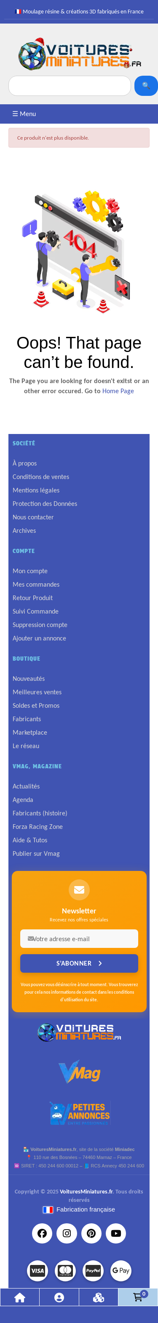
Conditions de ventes (41, 477)
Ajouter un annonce (39, 638)
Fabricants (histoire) (40, 813)
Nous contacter (33, 517)
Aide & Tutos (30, 840)
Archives (24, 530)
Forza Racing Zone (38, 827)
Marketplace (30, 732)
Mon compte (30, 571)
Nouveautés (29, 679)
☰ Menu (24, 114)
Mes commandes (36, 584)
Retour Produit (33, 598)
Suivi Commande (36, 611)
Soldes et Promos (36, 705)
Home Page (118, 391)
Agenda (23, 800)
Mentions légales (36, 490)
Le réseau (26, 746)
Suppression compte (40, 625)
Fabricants (27, 719)
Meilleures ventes (37, 692)
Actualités (26, 786)
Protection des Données (45, 504)
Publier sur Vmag (36, 853)
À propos (25, 463)
